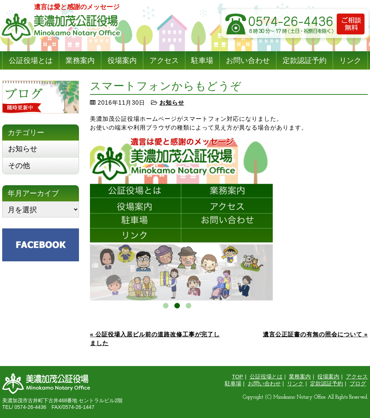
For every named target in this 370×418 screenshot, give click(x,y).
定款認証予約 (304, 60)
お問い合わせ (248, 60)
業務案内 (80, 60)
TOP (237, 376)
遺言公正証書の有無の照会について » (315, 334)
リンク (350, 60)
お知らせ (171, 103)
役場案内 (122, 60)
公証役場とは (31, 60)
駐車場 (202, 60)
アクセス (164, 60)
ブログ (358, 383)
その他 (19, 165)
